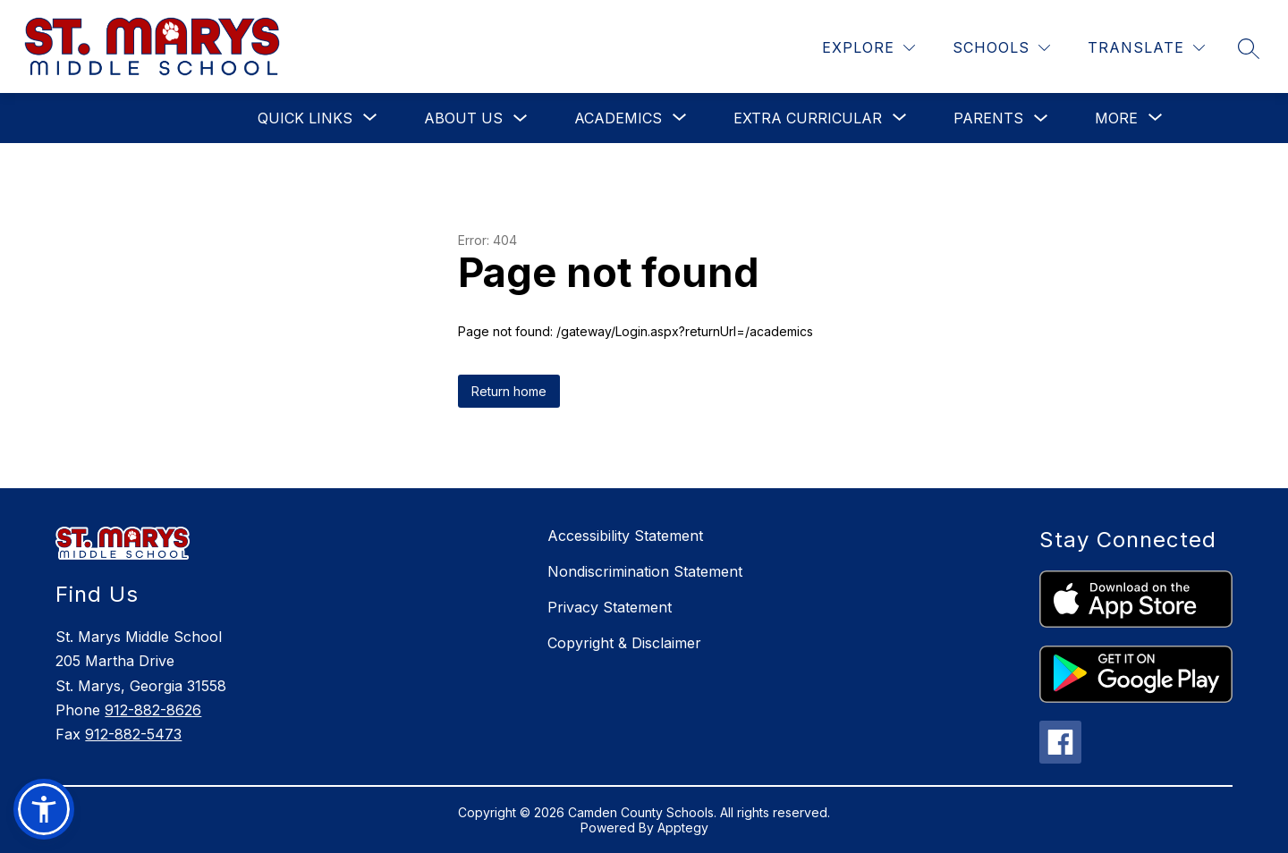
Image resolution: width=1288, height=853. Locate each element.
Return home (509, 391)
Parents (988, 118)
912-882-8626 (153, 710)
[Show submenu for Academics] (618, 118)
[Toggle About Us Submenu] (520, 118)
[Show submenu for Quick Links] (305, 118)
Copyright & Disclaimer (624, 643)
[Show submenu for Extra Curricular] (807, 118)
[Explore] (868, 48)
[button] (44, 809)
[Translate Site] (1146, 48)
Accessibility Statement (625, 536)
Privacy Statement (609, 607)
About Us (463, 118)
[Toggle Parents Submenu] (1041, 118)
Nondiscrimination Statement (644, 571)
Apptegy (682, 827)
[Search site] (1248, 48)
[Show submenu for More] (1116, 118)
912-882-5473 (133, 734)
